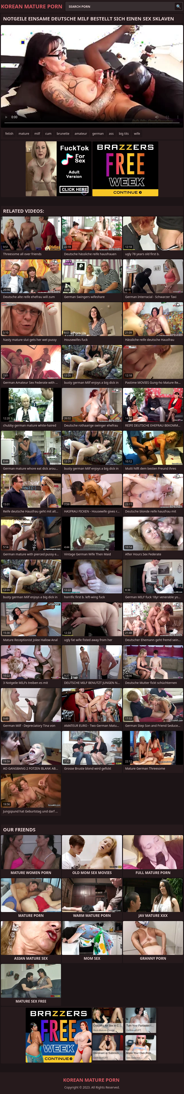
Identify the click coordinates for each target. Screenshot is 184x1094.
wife (137, 133)
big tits (124, 133)
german (98, 133)
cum (48, 133)
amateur (81, 133)
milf (37, 133)
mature (24, 133)
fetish (9, 133)
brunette (63, 133)
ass (111, 133)
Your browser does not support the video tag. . (92, 76)
